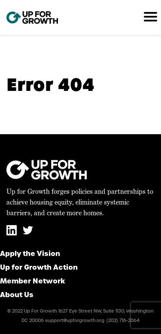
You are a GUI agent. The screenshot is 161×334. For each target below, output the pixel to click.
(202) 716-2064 (123, 320)
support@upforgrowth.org (74, 320)
